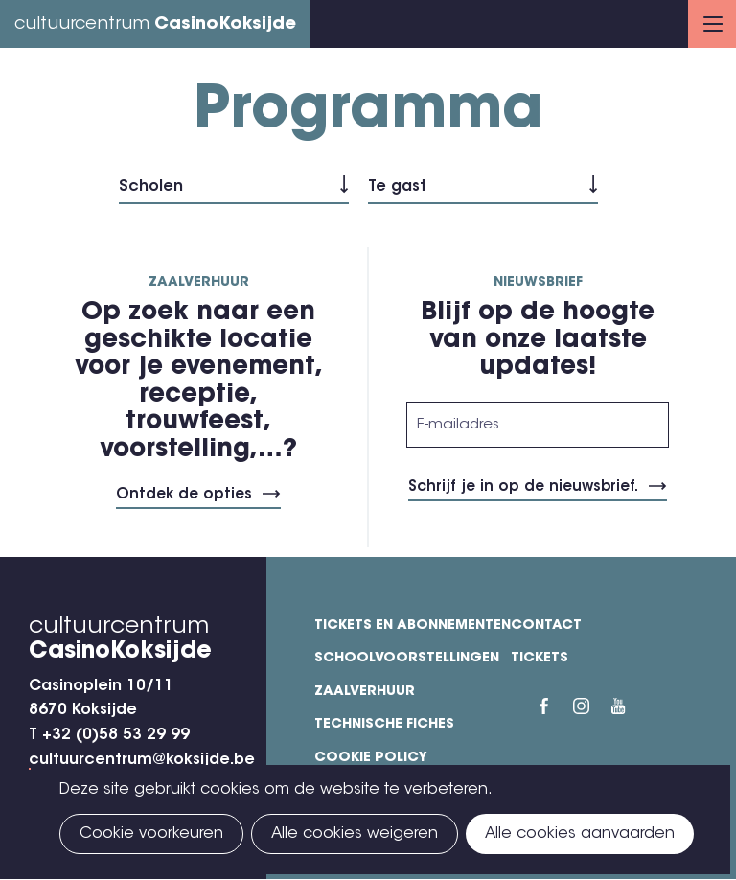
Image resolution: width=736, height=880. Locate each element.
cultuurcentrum (155, 25)
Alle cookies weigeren (354, 834)
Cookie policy (370, 758)
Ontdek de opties (184, 495)
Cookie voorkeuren (151, 834)
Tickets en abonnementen (412, 626)
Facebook (556, 706)
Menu (713, 24)
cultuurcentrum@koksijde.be (142, 760)
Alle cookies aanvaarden (580, 834)
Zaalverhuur (364, 692)
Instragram (592, 706)
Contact (546, 626)
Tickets (539, 658)
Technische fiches (384, 724)
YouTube (630, 706)
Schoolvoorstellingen (406, 658)
